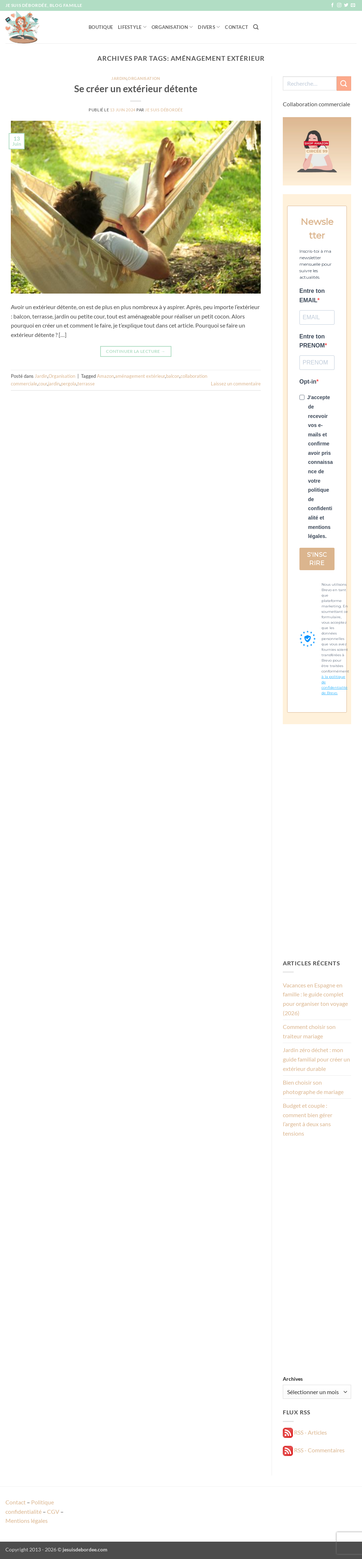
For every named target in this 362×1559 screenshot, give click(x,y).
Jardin (119, 78)
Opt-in (307, 382)
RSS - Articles (305, 1432)
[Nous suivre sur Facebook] (332, 5)
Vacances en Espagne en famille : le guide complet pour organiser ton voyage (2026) (315, 999)
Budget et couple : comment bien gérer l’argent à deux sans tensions (307, 1119)
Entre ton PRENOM (312, 341)
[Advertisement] (317, 841)
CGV (53, 1511)
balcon (172, 376)
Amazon (105, 376)
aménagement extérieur (140, 376)
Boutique (101, 27)
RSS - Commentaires (314, 1450)
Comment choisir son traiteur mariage (309, 1031)
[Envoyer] (344, 83)
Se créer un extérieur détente (135, 88)
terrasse (86, 383)
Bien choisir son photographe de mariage (313, 1087)
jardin (54, 383)
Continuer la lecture (135, 351)
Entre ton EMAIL (312, 295)
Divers (209, 27)
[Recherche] (256, 27)
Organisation (172, 27)
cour (42, 383)
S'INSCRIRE (317, 559)
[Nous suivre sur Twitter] (346, 5)
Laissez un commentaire (236, 383)
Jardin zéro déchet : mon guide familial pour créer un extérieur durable (316, 1059)
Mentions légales (26, 1520)
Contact (236, 27)
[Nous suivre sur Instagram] (339, 5)
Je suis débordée (164, 109)
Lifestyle (132, 27)
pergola (68, 383)
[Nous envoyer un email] (353, 5)
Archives (293, 1379)
